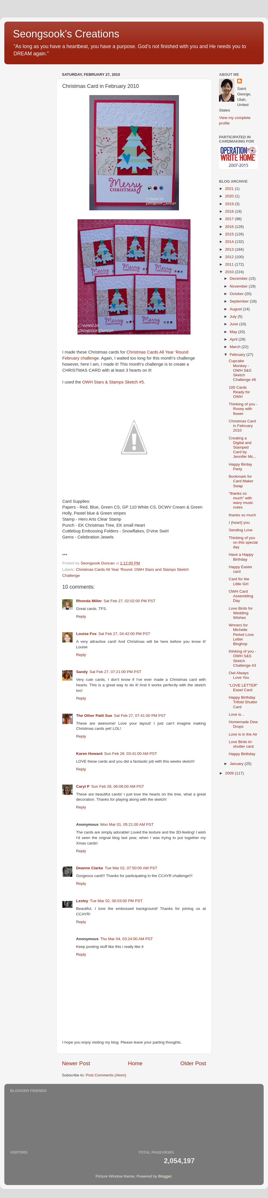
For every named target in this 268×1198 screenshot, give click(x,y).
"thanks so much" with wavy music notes (241, 500)
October (237, 294)
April (234, 339)
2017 (230, 219)
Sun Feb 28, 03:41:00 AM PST (130, 753)
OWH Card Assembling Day (241, 596)
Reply (81, 616)
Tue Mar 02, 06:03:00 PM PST (116, 901)
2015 (230, 234)
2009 (230, 773)
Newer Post (76, 1063)
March (235, 347)
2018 (230, 211)
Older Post (193, 1063)
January (237, 763)
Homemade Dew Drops (243, 724)
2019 (230, 204)
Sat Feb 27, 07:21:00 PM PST (115, 672)
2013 (230, 249)
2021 (230, 188)
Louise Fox (86, 634)
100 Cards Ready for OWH (239, 392)
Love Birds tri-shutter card (241, 744)
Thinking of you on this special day (243, 542)
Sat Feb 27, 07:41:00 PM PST (140, 715)
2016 (230, 226)
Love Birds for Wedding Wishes (241, 613)
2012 (230, 257)
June (234, 324)
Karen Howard (89, 753)
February (238, 354)
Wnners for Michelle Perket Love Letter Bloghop (241, 634)
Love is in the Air (243, 734)
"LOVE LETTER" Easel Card (243, 687)
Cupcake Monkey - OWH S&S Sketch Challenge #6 (242, 370)
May (234, 332)
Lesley (82, 901)
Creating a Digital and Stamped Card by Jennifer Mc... (242, 447)
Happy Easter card (240, 569)
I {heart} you (239, 522)
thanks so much (242, 515)
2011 (230, 264)
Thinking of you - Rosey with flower (243, 408)
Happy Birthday (242, 754)
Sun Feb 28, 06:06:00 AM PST (117, 786)
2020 (230, 196)
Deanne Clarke (89, 868)
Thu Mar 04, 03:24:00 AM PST (126, 939)
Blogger (164, 1176)
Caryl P (83, 786)
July (234, 316)
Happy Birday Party (240, 466)
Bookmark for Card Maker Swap (241, 481)
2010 (230, 272)
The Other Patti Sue (94, 715)
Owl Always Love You (239, 675)
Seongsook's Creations (66, 34)
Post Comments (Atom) (106, 1075)
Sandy (82, 672)
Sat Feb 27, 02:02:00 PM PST (129, 601)
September (240, 301)
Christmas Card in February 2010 (242, 425)
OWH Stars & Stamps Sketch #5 (113, 382)
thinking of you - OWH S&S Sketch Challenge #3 (242, 658)
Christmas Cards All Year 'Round (104, 569)
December (239, 278)
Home (135, 1063)
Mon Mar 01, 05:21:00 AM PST (127, 824)
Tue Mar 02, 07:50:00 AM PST (131, 868)
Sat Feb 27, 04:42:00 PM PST (124, 634)
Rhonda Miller (89, 601)
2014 (230, 241)
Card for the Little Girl (239, 581)
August (236, 309)
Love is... (236, 714)
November (239, 286)
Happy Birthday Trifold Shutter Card (243, 702)
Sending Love (241, 530)
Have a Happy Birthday (241, 556)
